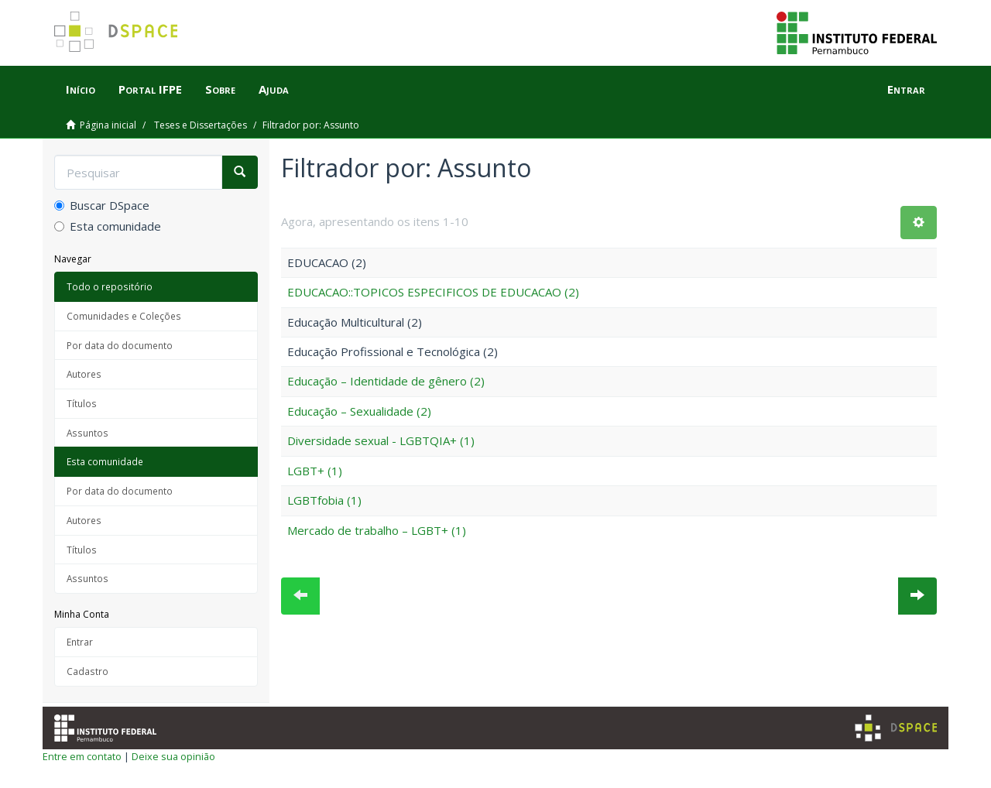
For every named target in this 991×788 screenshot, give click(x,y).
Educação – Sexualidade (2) (359, 411)
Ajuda (274, 89)
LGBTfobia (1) (324, 500)
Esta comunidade (107, 226)
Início (80, 89)
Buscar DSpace (101, 205)
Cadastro (87, 671)
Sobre (220, 89)
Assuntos (87, 433)
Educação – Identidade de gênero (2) (386, 381)
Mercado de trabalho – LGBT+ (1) (376, 530)
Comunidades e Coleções (124, 316)
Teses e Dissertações (200, 125)
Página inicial (108, 125)
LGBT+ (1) (314, 470)
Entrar (80, 642)
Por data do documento (120, 345)
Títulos (82, 403)
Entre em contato (82, 756)
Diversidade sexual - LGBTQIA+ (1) (381, 440)
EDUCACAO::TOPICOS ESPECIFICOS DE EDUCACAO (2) (433, 292)
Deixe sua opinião (173, 756)
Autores (84, 374)
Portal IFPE (150, 89)
